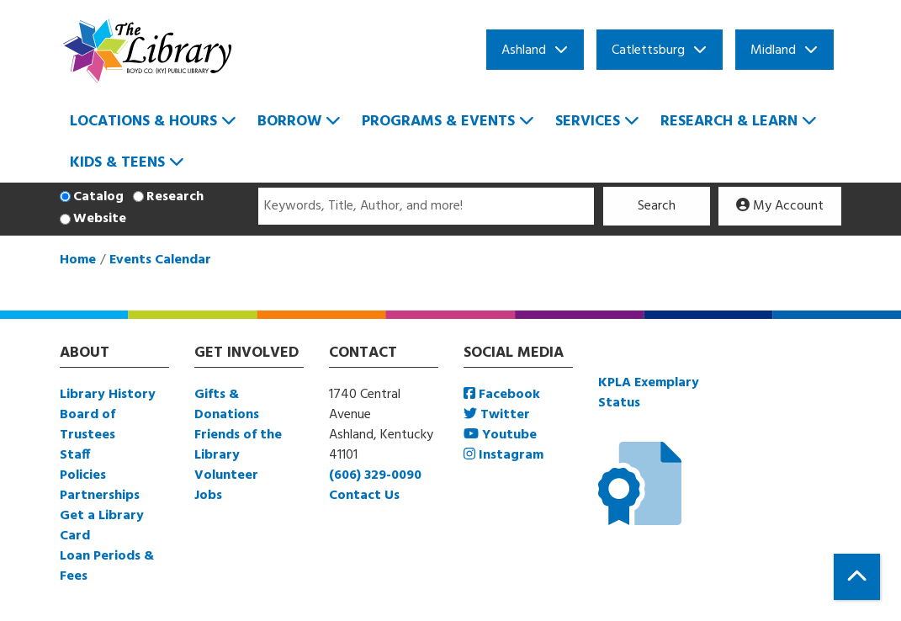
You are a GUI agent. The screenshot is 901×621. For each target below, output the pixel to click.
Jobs (208, 496)
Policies (83, 475)
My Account (780, 206)
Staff (75, 455)
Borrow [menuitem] (289, 121)
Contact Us (364, 496)
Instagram (503, 455)
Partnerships (100, 496)
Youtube (500, 435)
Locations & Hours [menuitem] (143, 121)
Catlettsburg (648, 50)
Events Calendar (160, 260)
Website (99, 219)
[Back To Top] (857, 577)
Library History (108, 395)
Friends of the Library (238, 445)
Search (657, 206)
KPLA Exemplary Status (648, 393)
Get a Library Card (102, 526)
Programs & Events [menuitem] (438, 121)
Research (175, 197)
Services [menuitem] (587, 121)
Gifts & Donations (226, 405)
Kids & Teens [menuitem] (117, 163)
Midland (773, 50)
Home (78, 260)
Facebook (502, 395)
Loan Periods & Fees (107, 566)
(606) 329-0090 (375, 475)
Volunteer (226, 475)
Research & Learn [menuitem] (729, 121)
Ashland (523, 50)
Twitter (497, 415)
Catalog (98, 197)
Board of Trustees (87, 425)
